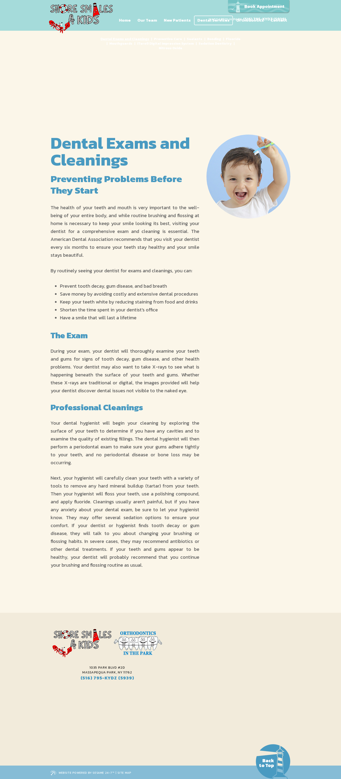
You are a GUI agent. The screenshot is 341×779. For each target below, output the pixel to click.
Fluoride (233, 39)
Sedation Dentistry (215, 43)
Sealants (194, 39)
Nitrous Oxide (170, 48)
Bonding (214, 39)
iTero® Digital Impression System (165, 43)
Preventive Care (168, 39)
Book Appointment (264, 6)
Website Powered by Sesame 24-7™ (82, 773)
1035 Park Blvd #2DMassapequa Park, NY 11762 (107, 670)
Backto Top (266, 763)
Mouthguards (120, 43)
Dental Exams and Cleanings (124, 39)
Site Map (124, 772)
